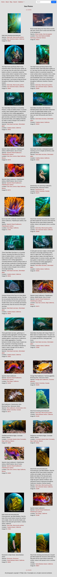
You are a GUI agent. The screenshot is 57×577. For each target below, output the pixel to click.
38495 (37, 88)
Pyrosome (9, 558)
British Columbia (40, 191)
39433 (37, 124)
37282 (9, 529)
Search (15, 2)
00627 (9, 41)
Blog (11, 2)
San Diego (10, 228)
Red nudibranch (11, 408)
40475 (9, 159)
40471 (9, 190)
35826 (9, 562)
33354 (37, 159)
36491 (37, 443)
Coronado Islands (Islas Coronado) (16, 439)
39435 (37, 270)
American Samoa (41, 37)
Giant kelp (9, 37)
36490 (9, 443)
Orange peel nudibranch (41, 379)
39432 (9, 129)
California (21, 39)
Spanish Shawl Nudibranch (14, 152)
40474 (37, 306)
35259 (37, 385)
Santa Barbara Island (41, 414)
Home (3, 2)
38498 (37, 231)
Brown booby (38, 34)
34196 (9, 383)
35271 (9, 411)
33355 (9, 356)
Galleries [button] (20, 2)
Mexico (4, 158)
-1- (26, 9)
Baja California (21, 156)
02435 (37, 416)
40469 (9, 473)
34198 (37, 515)
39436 (9, 313)
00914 (37, 39)
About (7, 2)
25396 (37, 488)
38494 (9, 88)
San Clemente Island (12, 39)
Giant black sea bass (12, 124)
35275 (37, 193)
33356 (37, 347)
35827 (37, 565)
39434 (9, 276)
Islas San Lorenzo (12, 156)
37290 (9, 229)
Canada (47, 191)
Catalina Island (11, 127)
